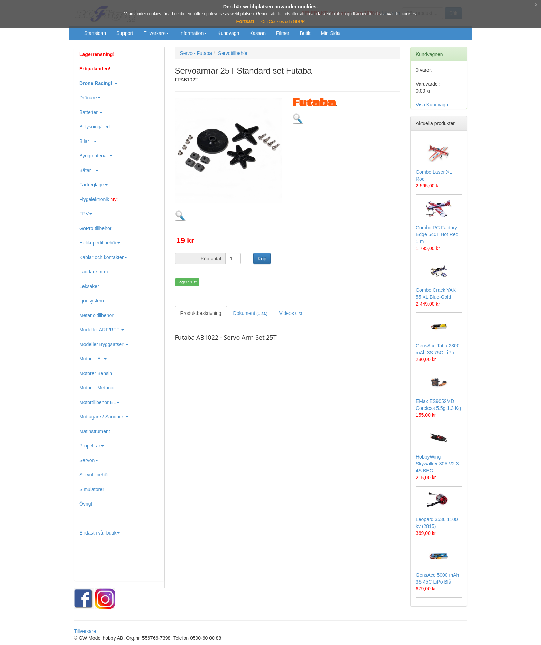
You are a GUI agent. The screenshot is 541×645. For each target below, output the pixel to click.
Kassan (257, 33)
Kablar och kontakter (103, 257)
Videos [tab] (290, 313)
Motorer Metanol (97, 388)
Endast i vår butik (99, 533)
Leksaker (89, 286)
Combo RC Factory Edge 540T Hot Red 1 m (437, 234)
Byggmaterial (95, 155)
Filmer (282, 33)
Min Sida (330, 33)
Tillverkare (156, 33)
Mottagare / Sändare (103, 417)
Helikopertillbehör (99, 243)
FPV (85, 213)
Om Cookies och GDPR (283, 21)
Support (124, 33)
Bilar (88, 141)
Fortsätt (245, 21)
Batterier (90, 112)
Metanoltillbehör (96, 315)
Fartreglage (93, 184)
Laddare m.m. (94, 272)
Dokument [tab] (250, 313)
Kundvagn (228, 33)
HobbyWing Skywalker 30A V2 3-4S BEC (438, 463)
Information (193, 33)
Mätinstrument (94, 431)
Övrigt (85, 504)
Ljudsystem (91, 301)
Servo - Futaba (196, 53)
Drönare (89, 97)
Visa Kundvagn (432, 104)
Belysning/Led (94, 126)
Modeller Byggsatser (103, 344)
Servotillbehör (94, 475)
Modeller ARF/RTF (101, 330)
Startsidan (95, 33)
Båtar (88, 170)
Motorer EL (93, 359)
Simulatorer (91, 489)
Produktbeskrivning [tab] (201, 313)
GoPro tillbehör (95, 228)
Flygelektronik (98, 199)
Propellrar (91, 446)
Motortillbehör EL (99, 402)
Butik (305, 33)
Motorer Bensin (95, 373)
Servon (88, 460)
